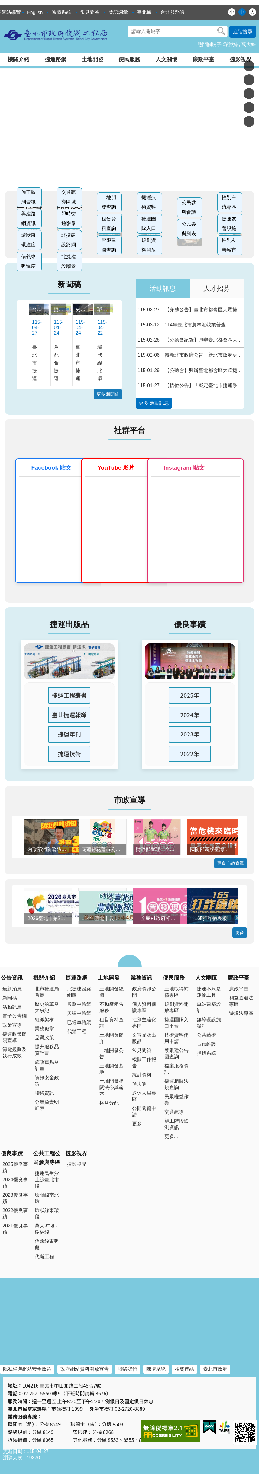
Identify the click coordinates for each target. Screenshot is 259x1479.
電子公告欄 (14, 1016)
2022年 (189, 753)
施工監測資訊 (28, 197)
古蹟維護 (206, 1044)
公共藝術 (206, 1035)
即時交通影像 (68, 218)
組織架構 (44, 1019)
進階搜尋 (242, 31)
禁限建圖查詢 (109, 245)
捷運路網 (55, 59)
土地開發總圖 (111, 992)
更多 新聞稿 (108, 394)
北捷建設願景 (68, 261)
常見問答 (89, 12)
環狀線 (231, 44)
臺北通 (144, 12)
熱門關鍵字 (209, 44)
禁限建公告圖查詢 (176, 1053)
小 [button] (231, 11)
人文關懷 (166, 59)
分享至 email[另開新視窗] (249, 121)
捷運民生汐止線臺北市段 (47, 1180)
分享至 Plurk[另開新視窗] (249, 79)
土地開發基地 (111, 1069)
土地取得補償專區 (176, 992)
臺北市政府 (215, 1369)
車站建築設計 (209, 1007)
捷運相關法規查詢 (176, 1084)
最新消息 (12, 988)
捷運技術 (69, 753)
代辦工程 (76, 1031)
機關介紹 (18, 59)
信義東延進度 (28, 261)
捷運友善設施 (229, 223)
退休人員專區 (144, 1096)
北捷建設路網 (68, 240)
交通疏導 (174, 1112)
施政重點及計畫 (47, 1065)
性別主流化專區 (144, 1022)
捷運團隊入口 (148, 223)
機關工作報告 (144, 1062)
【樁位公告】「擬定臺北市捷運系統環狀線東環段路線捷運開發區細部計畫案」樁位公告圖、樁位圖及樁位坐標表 (190, 385)
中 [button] (242, 11)
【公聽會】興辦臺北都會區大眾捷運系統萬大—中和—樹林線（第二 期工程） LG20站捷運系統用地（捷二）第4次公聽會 (190, 370)
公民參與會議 (189, 207)
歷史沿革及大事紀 (47, 1007)
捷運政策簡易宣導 (14, 1037)
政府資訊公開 (144, 992)
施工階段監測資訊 (176, 1124)
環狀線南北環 (47, 1198)
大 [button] (252, 11)
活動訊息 (162, 288)
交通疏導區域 (68, 197)
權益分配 (109, 1102)
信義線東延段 (47, 1244)
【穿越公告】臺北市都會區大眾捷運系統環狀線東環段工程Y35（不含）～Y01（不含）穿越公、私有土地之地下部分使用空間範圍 (190, 310)
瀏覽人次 (12, 1457)
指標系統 (206, 1053)
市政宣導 (129, 800)
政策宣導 (12, 1025)
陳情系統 (61, 12)
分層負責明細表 (47, 1105)
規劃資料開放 (148, 245)
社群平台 (129, 430)
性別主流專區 (229, 202)
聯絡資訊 (44, 1093)
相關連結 (184, 1369)
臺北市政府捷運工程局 (56, 35)
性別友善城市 (229, 245)
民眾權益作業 (176, 1099)
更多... (139, 1123)
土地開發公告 (111, 1053)
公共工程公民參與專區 (46, 1158)
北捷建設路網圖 (79, 992)
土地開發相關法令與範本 (111, 1087)
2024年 (189, 715)
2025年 (189, 695)
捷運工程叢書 (69, 695)
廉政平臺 (203, 59)
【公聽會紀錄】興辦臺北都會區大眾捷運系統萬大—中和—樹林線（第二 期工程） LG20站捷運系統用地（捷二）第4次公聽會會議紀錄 (190, 340)
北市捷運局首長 (47, 992)
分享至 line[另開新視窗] (249, 107)
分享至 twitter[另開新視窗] (249, 93)
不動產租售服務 (111, 1007)
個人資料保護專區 (144, 1007)
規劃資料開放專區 (176, 1007)
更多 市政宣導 (230, 863)
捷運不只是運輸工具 (209, 992)
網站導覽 (11, 12)
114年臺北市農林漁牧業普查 (181, 325)
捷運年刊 (69, 734)
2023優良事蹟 (15, 1198)
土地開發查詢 (109, 202)
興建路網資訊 (28, 218)
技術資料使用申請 (176, 1038)
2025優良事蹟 (15, 1167)
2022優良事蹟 (15, 1213)
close (130, 961)
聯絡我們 (127, 1369)
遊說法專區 (241, 1013)
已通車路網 (79, 1022)
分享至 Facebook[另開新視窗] (249, 65)
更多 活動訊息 (154, 403)
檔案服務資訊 (176, 1069)
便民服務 (129, 59)
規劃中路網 (79, 1004)
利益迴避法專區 (241, 1001)
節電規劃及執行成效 (14, 1052)
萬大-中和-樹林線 (46, 1229)
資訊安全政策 (47, 1080)
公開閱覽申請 (144, 1111)
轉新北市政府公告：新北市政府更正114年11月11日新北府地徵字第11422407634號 (190, 355)
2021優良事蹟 (15, 1229)
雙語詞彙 (118, 12)
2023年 (189, 734)
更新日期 (12, 1451)
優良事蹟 (190, 624)
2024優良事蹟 (15, 1183)
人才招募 (216, 288)
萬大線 (248, 44)
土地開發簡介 (111, 1038)
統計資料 (141, 1074)
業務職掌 (44, 1028)
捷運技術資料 (148, 202)
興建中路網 (79, 1013)
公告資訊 (12, 978)
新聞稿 (69, 284)
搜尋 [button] (221, 31)
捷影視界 (240, 59)
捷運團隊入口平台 (176, 1022)
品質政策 (44, 1037)
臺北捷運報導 (69, 715)
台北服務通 (172, 12)
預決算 (139, 1083)
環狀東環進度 (28, 240)
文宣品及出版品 (144, 1038)
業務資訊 (141, 978)
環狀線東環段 (47, 1213)
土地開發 (92, 59)
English (35, 12)
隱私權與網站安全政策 (27, 1369)
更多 (239, 932)
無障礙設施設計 (209, 1022)
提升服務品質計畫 (47, 1050)
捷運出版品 (69, 624)
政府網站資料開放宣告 (84, 1369)
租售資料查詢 (109, 223)
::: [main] (6, 74)
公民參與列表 (189, 228)
